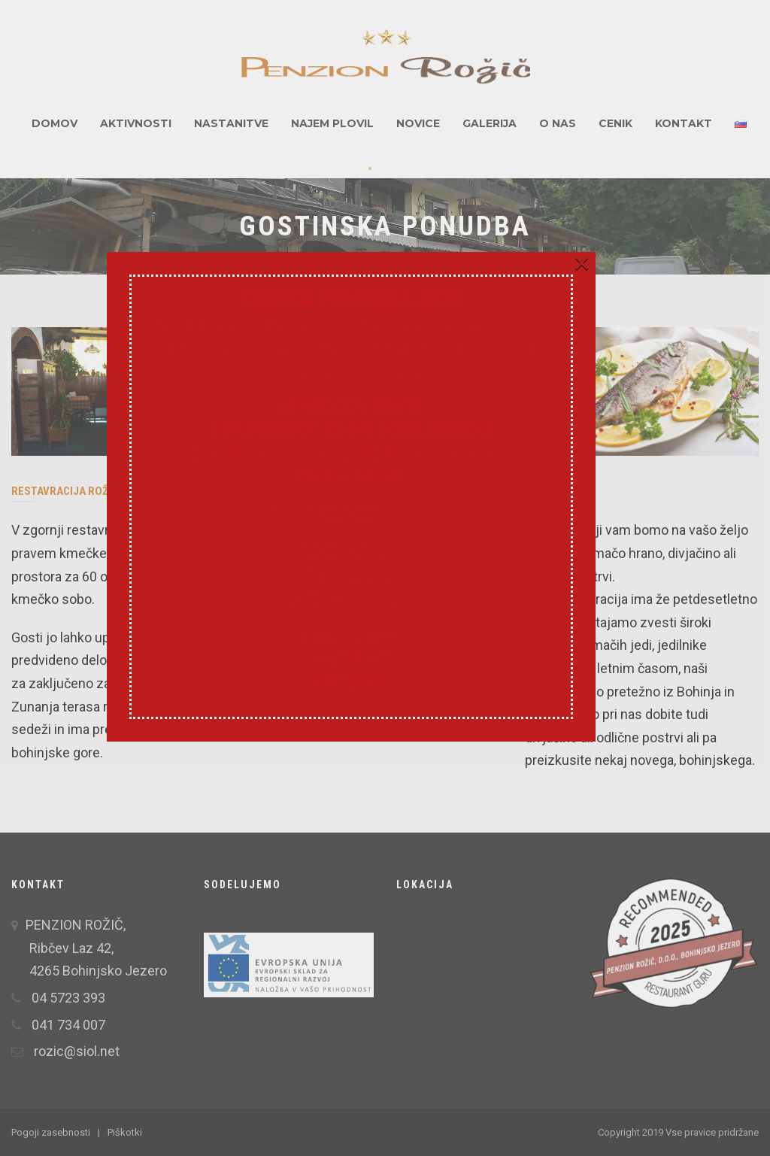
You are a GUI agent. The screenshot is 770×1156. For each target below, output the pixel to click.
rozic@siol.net (385, 717)
